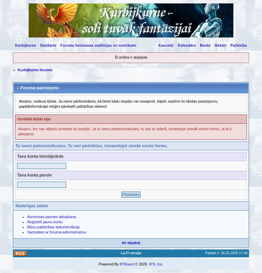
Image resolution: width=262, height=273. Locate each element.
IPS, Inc (155, 264)
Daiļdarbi (48, 45)
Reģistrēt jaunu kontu (44, 222)
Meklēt (221, 45)
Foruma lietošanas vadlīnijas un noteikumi (98, 45)
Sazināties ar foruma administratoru (56, 232)
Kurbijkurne (25, 45)
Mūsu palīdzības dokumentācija (53, 227)
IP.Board (127, 264)
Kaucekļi (166, 45)
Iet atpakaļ (131, 243)
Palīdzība (239, 45)
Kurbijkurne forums (34, 70)
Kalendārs (187, 45)
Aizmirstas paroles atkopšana (51, 217)
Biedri (205, 45)
